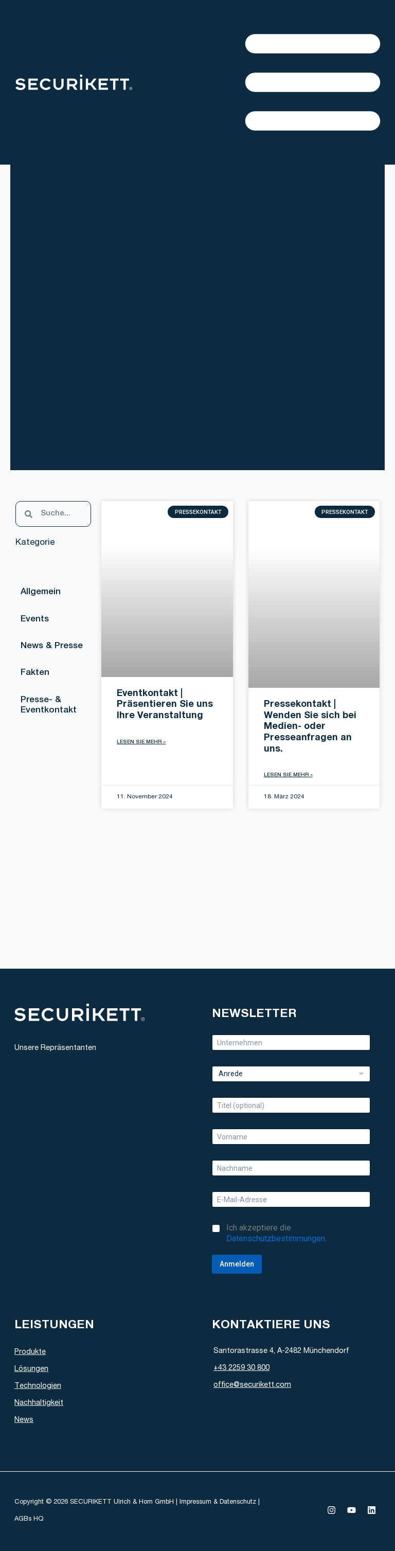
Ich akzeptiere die (276, 1233)
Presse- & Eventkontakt (49, 709)
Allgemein (41, 593)
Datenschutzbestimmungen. (276, 1238)
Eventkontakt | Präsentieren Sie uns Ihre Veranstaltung (165, 705)
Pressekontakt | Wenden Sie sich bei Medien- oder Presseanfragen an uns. (310, 727)
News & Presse (52, 648)
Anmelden (237, 1264)
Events (35, 620)
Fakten (35, 676)
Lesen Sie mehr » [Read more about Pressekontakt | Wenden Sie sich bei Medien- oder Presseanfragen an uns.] (288, 775)
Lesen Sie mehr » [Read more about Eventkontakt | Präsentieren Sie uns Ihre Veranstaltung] (141, 742)
